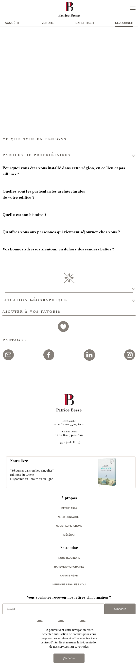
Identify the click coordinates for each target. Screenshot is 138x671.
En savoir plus (79, 646)
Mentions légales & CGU (69, 584)
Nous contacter (69, 516)
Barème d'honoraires (69, 566)
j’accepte (69, 658)
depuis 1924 (69, 508)
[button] (69, 151)
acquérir (12, 23)
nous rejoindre (69, 557)
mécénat (69, 534)
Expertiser (84, 23)
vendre (48, 23)
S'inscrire (120, 609)
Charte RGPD (69, 575)
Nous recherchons (69, 525)
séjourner (124, 23)
